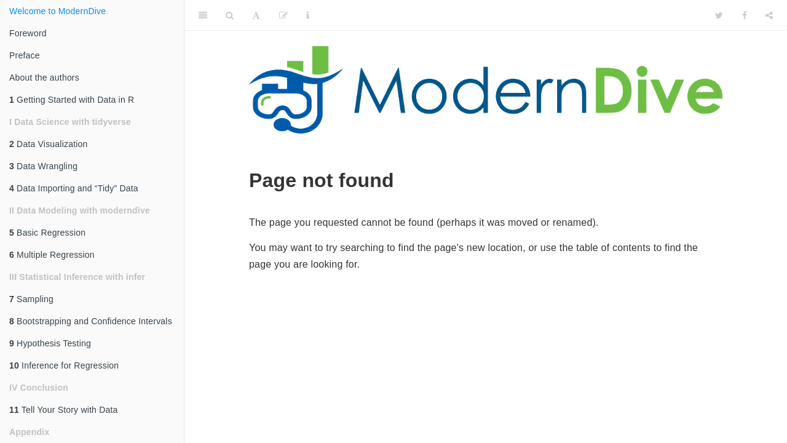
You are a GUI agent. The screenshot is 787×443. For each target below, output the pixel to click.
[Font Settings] (256, 15)
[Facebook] (744, 15)
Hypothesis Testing (50, 343)
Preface (24, 55)
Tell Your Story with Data (63, 410)
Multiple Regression (52, 255)
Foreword (28, 33)
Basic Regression (47, 232)
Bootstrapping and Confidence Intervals (90, 321)
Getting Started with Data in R (71, 100)
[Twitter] (719, 15)
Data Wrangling (43, 166)
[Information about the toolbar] (307, 15)
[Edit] (283, 15)
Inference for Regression (64, 365)
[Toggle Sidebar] (202, 15)
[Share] (769, 15)
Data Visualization (48, 144)
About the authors (44, 77)
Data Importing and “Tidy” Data (73, 188)
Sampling (31, 299)
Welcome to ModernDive (57, 11)
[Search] (229, 15)
